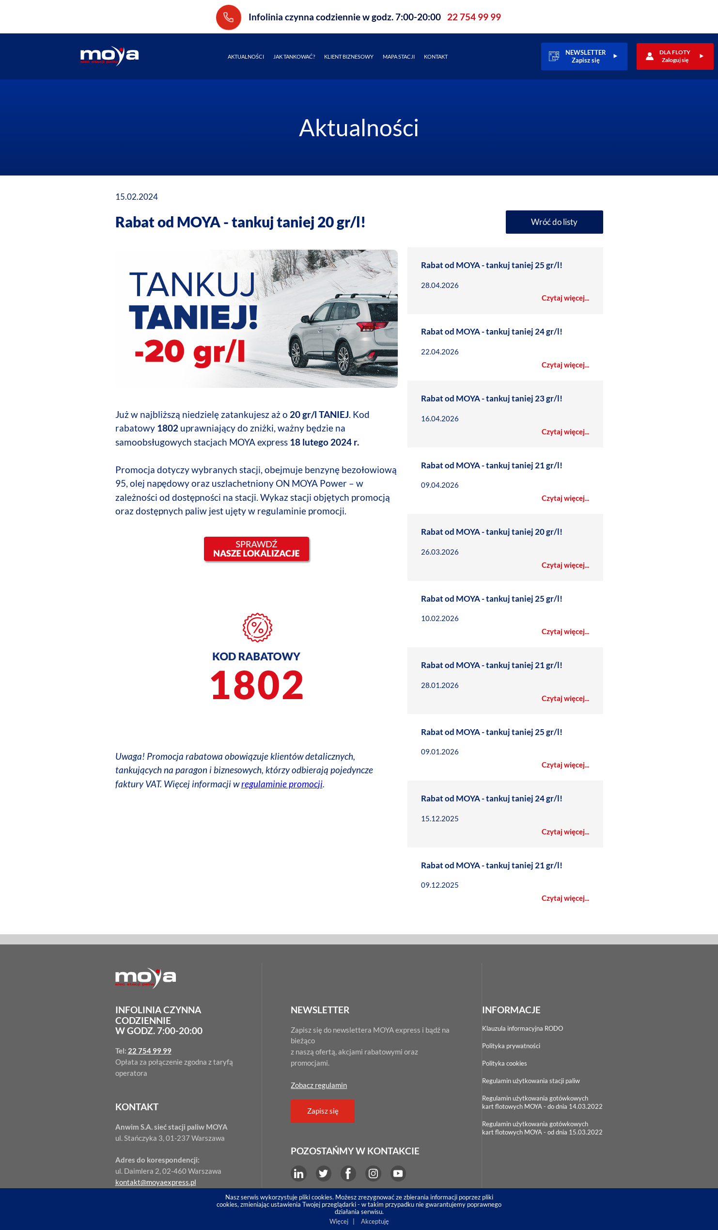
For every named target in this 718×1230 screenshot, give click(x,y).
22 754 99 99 (229, 17)
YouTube (398, 1173)
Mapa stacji (399, 56)
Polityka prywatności (511, 1046)
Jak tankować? (294, 56)
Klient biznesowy (349, 56)
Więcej (338, 1221)
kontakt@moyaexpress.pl (155, 1182)
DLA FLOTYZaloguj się (674, 56)
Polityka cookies (504, 1063)
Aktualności (246, 56)
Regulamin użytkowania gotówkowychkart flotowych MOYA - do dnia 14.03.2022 (542, 1102)
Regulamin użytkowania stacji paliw (531, 1081)
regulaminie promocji (282, 779)
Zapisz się (323, 1110)
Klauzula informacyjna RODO (522, 1028)
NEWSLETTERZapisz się (585, 56)
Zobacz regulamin (319, 1085)
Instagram (373, 1173)
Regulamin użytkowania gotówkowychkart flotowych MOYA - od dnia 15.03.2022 (542, 1128)
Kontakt (436, 56)
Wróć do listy (554, 222)
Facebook (348, 1173)
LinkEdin (298, 1173)
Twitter (323, 1173)
